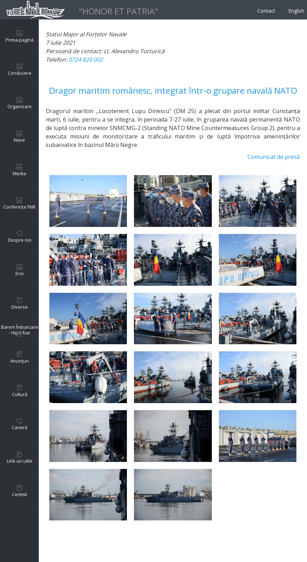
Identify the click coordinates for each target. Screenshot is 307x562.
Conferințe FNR (19, 207)
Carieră (19, 427)
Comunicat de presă (273, 157)
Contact (266, 10)
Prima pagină (19, 40)
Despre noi (19, 240)
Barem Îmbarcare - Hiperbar (19, 330)
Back (52, 541)
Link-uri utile (19, 461)
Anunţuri (19, 361)
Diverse (19, 307)
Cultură (19, 394)
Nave (19, 140)
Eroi (20, 273)
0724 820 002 (85, 59)
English (296, 10)
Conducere (19, 73)
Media (19, 173)
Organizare (19, 106)
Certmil (19, 494)
